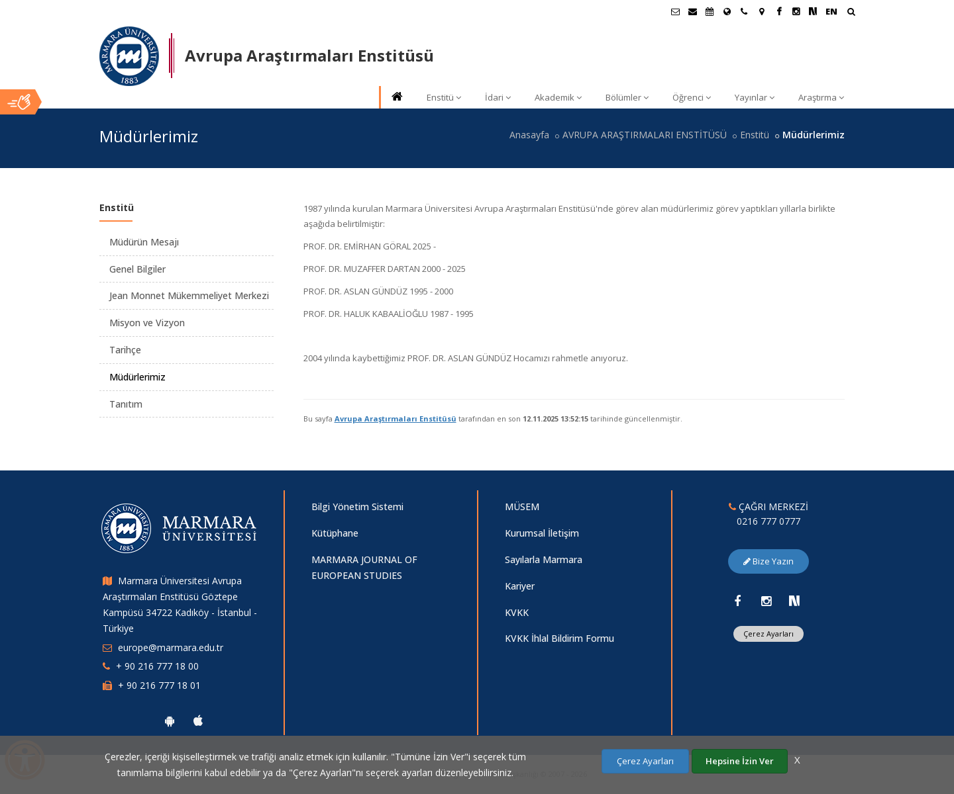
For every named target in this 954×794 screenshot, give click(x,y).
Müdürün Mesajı (144, 242)
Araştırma (821, 97)
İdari (498, 97)
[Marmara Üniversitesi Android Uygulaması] (169, 720)
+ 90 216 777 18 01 (159, 685)
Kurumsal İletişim (542, 533)
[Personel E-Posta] (692, 11)
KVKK (517, 612)
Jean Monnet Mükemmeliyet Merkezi (189, 295)
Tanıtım (125, 404)
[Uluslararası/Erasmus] (726, 11)
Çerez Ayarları (768, 634)
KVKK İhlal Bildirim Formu (559, 638)
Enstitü (444, 97)
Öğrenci (691, 97)
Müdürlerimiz (137, 377)
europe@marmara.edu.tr (170, 647)
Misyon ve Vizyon (147, 322)
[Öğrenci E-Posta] (675, 11)
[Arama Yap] (851, 13)
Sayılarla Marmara (543, 559)
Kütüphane (334, 533)
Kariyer (520, 586)
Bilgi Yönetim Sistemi (357, 506)
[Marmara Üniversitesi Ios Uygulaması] (198, 720)
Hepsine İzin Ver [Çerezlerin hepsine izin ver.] (740, 761)
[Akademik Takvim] (709, 11)
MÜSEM (522, 506)
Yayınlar (754, 97)
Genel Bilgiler (137, 269)
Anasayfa (529, 134)
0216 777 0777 (768, 521)
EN (831, 11)
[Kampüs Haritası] (761, 11)
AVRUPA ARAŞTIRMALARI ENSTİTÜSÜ (644, 134)
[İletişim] (744, 11)
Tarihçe (125, 349)
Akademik (558, 97)
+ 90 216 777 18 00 (157, 666)
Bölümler (627, 97)
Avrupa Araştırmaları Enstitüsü (395, 418)
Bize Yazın (768, 561)
